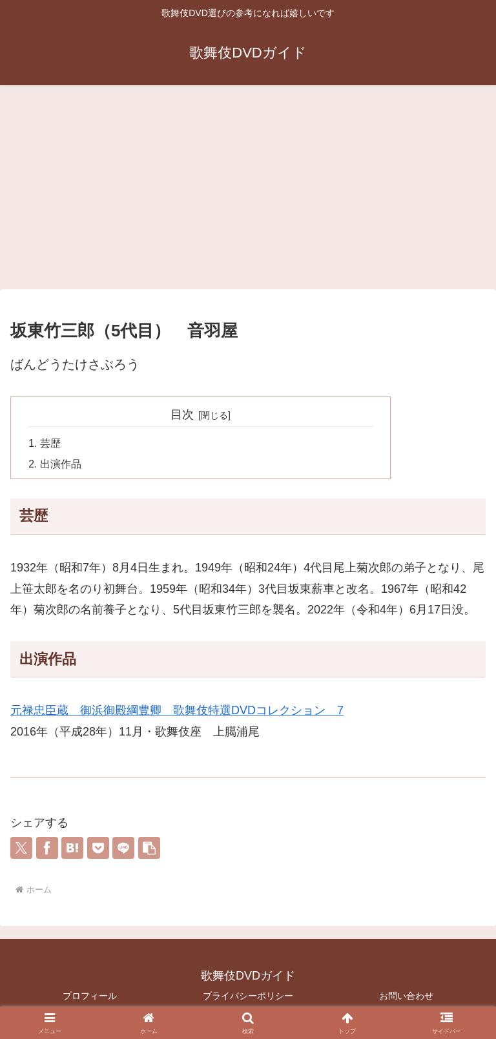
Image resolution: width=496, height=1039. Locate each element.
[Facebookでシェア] (47, 849)
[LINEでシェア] (123, 849)
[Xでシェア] (21, 849)
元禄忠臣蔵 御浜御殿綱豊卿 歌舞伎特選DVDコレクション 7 (177, 711)
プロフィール (90, 997)
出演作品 (60, 465)
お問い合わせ (406, 997)
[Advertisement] (248, 191)
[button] (149, 849)
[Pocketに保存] (98, 849)
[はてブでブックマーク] (72, 849)
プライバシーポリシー (248, 997)
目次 (182, 414)
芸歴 (50, 444)
